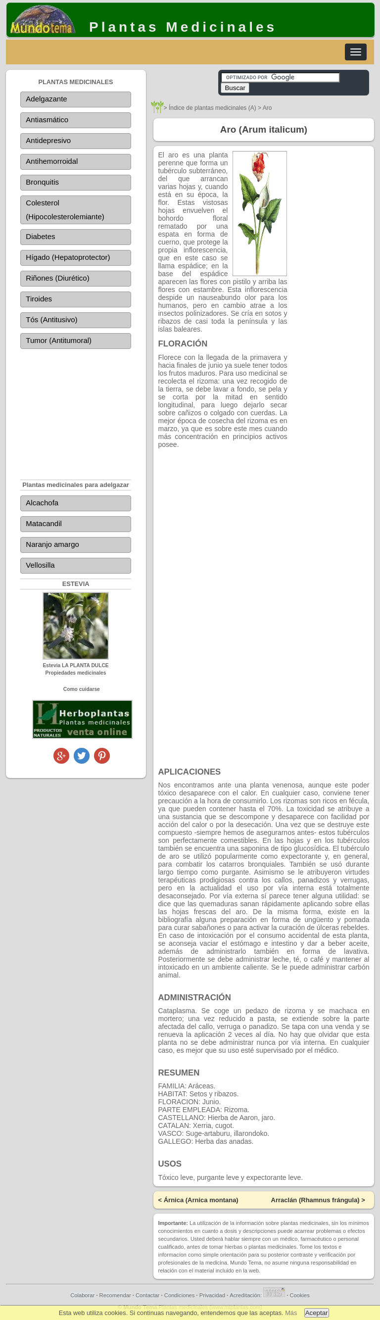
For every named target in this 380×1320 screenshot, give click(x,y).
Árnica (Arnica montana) (201, 1200)
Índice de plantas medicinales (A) (212, 107)
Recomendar (115, 1295)
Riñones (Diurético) (57, 278)
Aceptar (316, 1313)
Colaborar (82, 1295)
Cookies (299, 1295)
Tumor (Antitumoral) (59, 340)
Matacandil (44, 523)
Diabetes (40, 236)
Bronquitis (42, 182)
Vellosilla (40, 565)
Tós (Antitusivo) (51, 319)
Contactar (148, 1295)
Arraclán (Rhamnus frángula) (315, 1200)
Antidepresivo (48, 140)
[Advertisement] (76, 407)
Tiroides (39, 298)
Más (291, 1313)
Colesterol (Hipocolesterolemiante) (65, 209)
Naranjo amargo (52, 544)
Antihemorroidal (52, 161)
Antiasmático (47, 119)
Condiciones (179, 1295)
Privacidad (212, 1295)
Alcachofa (42, 502)
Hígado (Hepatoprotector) (68, 257)
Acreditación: (257, 1295)
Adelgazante (46, 99)
